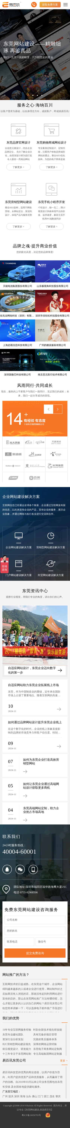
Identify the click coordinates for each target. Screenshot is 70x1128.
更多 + (63, 1060)
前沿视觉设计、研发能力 (16, 1049)
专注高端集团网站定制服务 (47, 1054)
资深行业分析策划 (12, 1039)
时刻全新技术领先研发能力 (47, 1030)
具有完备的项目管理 (45, 1034)
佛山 (34, 1096)
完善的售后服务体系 (45, 1039)
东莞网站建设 (32, 1109)
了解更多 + (18, 167)
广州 (5, 1096)
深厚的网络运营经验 (45, 1044)
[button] (28, 95)
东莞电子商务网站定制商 (47, 1049)
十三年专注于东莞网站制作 (16, 1054)
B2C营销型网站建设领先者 (16, 1045)
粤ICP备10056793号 (31, 1115)
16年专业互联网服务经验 (16, 1029)
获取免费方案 (50, 4)
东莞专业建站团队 (12, 1034)
